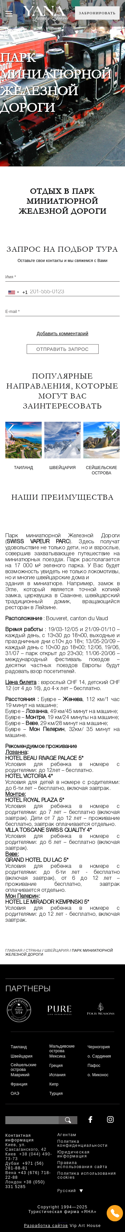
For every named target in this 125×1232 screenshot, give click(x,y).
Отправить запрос (62, 349)
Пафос (94, 1065)
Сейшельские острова (101, 470)
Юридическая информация (73, 1154)
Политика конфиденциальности (82, 1143)
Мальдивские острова (62, 1048)
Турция (56, 1093)
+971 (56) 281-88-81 (24, 1165)
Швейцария (62, 467)
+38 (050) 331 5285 (25, 1184)
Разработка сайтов (46, 1225)
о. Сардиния (99, 1056)
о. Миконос (98, 1075)
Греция (56, 1065)
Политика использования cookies (86, 1175)
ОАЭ (15, 1093)
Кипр (53, 1084)
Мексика (57, 1056)
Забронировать (97, 13)
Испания (57, 1075)
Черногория (99, 1047)
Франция (19, 1084)
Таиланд (23, 467)
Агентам (67, 1135)
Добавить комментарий (62, 333)
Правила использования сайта (82, 1165)
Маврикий (20, 1075)
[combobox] (17, 292)
